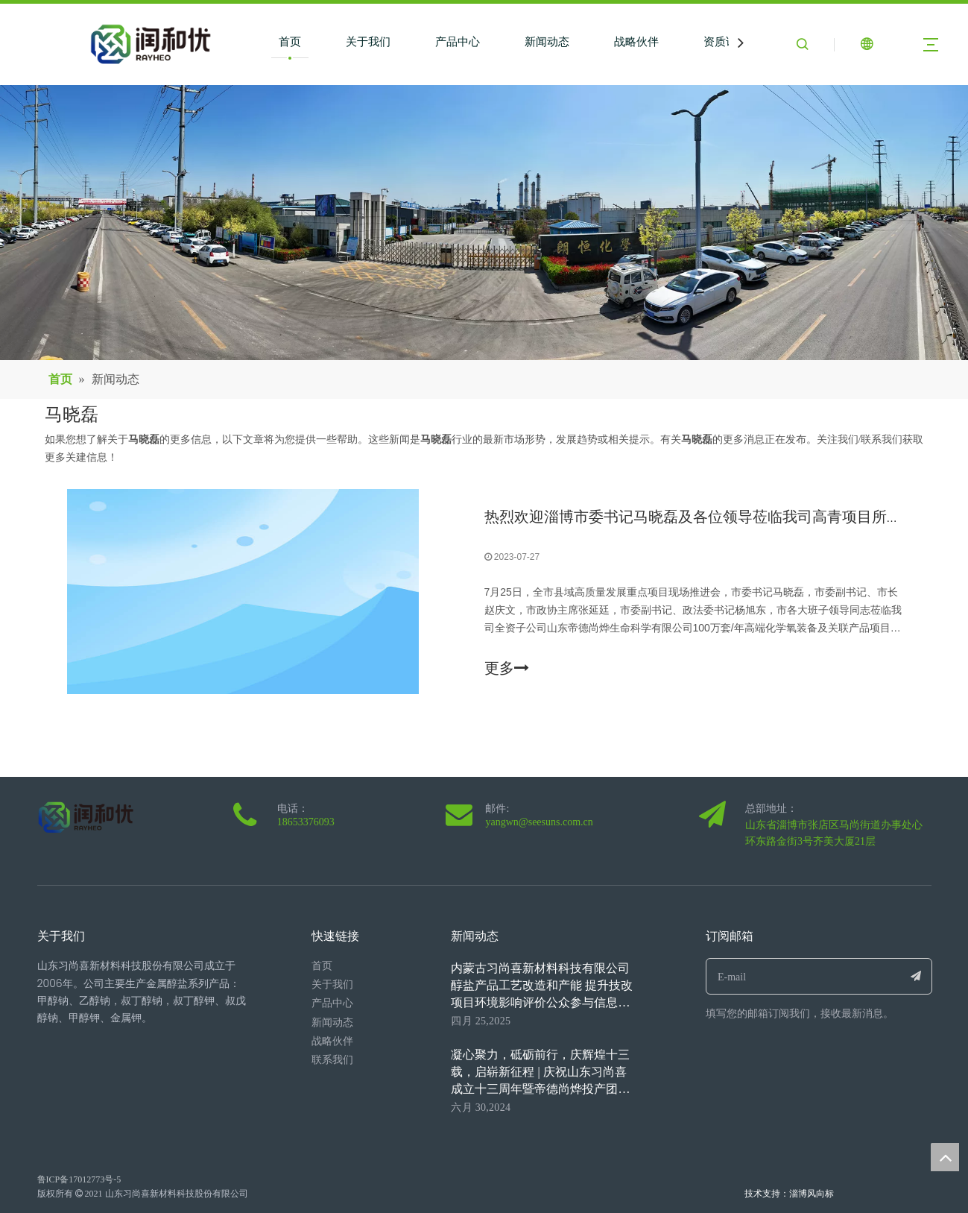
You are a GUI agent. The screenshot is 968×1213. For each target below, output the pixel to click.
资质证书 (725, 42)
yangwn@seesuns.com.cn (538, 822)
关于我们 (368, 42)
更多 (506, 668)
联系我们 (332, 1059)
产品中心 (457, 42)
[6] (484, 222)
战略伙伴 (636, 42)
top (945, 1157)
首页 (290, 42)
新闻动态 (547, 42)
